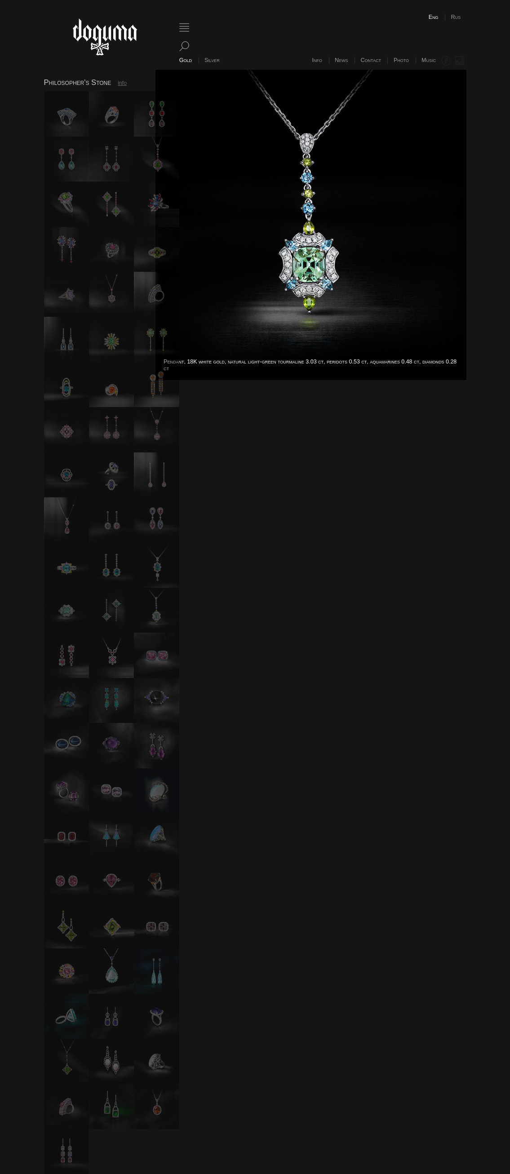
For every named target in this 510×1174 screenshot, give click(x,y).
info (122, 83)
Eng (434, 17)
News (341, 60)
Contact (371, 60)
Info (317, 60)
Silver (212, 60)
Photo (401, 60)
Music (428, 60)
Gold (185, 60)
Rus (456, 17)
